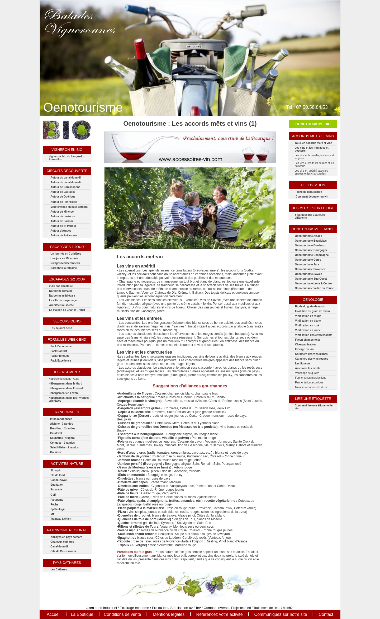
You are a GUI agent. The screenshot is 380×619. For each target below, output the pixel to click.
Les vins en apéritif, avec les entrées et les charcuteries (311, 172)
